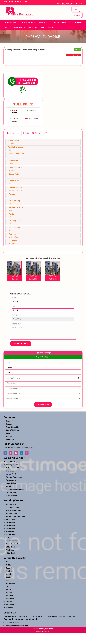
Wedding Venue (11, 22)
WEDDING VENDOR (28, 22)
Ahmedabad (10, 608)
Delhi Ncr (9, 589)
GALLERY (42, 22)
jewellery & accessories (15, 489)
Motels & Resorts (12, 513)
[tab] (13, 133)
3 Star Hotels (10, 522)
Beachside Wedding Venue (15, 516)
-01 (22, 444)
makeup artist (11, 474)
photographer (11, 480)
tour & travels (11, 492)
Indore (8, 580)
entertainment (11, 471)
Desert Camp (10, 519)
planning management (14, 477)
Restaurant (10, 532)
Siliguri (8, 562)
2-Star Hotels (10, 547)
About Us (78, 3)
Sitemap (9, 436)
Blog (7, 27)
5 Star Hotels (10, 528)
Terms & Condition (13, 427)
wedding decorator (13, 465)
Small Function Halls (13, 510)
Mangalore (10, 598)
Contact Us (32, 27)
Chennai (9, 601)
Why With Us (18, 27)
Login (76, 9)
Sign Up (77, 15)
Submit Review (20, 344)
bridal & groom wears (14, 468)
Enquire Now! (43, 404)
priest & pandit (11, 495)
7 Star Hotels (10, 525)
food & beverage (12, 462)
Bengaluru (9, 595)
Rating (14, 315)
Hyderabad (10, 605)
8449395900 (14, 444)
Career (8, 433)
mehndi (8, 486)
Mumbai (9, 592)
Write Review (15, 324)
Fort (7, 538)
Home (8, 421)
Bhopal (8, 574)
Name (14, 297)
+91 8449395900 (63, 3)
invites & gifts (11, 483)
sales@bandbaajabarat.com (16, 626)
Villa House (10, 550)
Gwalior (8, 577)
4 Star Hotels (10, 535)
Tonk (7, 586)
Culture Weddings (57, 22)
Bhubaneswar (10, 583)
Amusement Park (12, 541)
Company (9, 424)
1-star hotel (10, 553)
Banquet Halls (11, 504)
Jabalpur (9, 571)
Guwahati (9, 568)
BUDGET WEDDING (75, 22)
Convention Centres (13, 544)
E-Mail (14, 306)
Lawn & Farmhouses (13, 507)
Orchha (8, 565)
